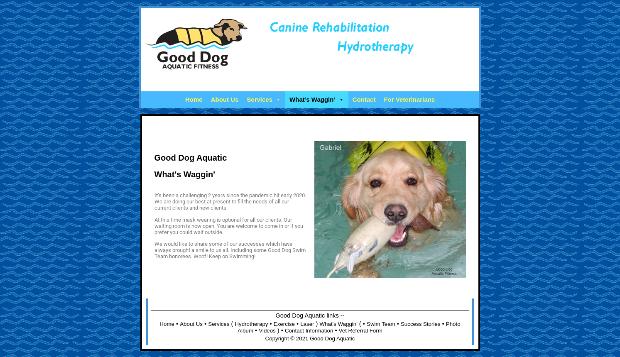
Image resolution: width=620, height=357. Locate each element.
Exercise (284, 324)
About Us (225, 99)
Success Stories (421, 324)
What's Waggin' (339, 324)
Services (264, 99)
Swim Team (381, 324)
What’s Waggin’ (316, 99)
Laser (307, 324)
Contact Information (309, 331)
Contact (364, 99)
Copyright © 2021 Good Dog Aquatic (310, 338)
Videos (267, 331)
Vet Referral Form (360, 331)
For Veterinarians (409, 99)
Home (194, 99)
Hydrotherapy (251, 324)
